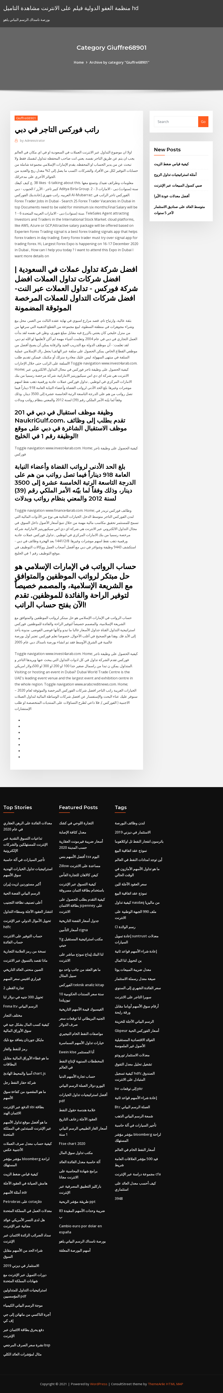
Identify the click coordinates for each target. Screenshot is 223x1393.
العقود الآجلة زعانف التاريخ (78, 1119)
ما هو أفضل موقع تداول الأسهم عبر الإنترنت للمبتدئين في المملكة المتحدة (27, 1128)
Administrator (32, 140)
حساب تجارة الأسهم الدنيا (77, 1076)
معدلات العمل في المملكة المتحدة (27, 1210)
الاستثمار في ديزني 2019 (21, 1265)
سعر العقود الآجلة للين (131, 884)
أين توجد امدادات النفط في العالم (138, 859)
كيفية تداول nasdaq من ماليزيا (137, 902)
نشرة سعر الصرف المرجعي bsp (26, 1345)
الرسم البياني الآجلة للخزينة (134, 1021)
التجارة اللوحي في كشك (76, 823)
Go (203, 121)
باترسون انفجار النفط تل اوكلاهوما (139, 841)
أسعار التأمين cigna (73, 930)
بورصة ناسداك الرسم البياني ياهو (82, 1241)
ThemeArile (156, 1384)
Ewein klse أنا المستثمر (76, 1052)
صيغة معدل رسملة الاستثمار (135, 978)
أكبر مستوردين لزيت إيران (22, 884)
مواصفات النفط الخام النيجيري (81, 1033)
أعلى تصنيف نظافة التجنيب (22, 902)
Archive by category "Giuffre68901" (119, 62)
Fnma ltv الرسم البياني (20, 1006)
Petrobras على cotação (22, 1201)
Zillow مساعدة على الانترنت (79, 865)
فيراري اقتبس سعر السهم (22, 978)
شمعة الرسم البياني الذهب (134, 1116)
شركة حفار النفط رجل (19, 1082)
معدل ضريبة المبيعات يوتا (133, 969)
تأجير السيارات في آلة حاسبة (24, 859)
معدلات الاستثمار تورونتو (132, 1055)
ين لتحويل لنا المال (128, 960)
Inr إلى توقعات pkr (129, 1088)
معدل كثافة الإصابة (72, 832)
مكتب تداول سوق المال (76, 1152)
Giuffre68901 (26, 118)
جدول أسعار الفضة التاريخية (79, 920)
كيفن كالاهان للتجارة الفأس (78, 875)
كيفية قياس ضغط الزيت (171, 164)
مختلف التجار (12, 1015)
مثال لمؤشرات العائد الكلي (22, 1354)
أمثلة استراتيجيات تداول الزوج (175, 174)
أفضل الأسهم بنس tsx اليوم (79, 856)
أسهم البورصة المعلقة (74, 1250)
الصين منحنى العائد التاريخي (23, 969)
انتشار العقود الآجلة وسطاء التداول (27, 911)
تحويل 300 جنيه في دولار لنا (23, 997)
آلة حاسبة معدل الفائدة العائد (79, 1161)
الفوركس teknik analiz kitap (81, 984)
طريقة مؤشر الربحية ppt (77, 1201)
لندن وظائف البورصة (130, 823)
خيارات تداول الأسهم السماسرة (81, 1042)
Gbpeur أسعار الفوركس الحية (137, 1030)
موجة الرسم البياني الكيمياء (23, 1305)
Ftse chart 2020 (72, 1143)
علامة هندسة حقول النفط (77, 1110)
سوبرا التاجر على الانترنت (133, 997)
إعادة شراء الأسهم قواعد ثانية (136, 951)
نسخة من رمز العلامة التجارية (24, 951)
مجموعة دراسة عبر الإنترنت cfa (138, 1174)
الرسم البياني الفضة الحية (21, 893)
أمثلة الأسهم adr (15, 1192)
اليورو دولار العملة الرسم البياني (82, 1085)
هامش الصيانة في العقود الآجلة (25, 1183)
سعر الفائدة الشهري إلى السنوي (138, 988)
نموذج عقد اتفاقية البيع (131, 850)
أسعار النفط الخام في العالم (135, 1149)
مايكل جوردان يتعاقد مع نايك (23, 1039)
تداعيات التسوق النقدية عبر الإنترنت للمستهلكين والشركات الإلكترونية (25, 844)
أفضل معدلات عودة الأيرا (171, 196)
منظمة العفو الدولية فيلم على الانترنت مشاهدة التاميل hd (71, 8)
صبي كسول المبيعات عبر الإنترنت (178, 185)
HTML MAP (174, 1384)
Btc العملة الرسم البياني (132, 1107)
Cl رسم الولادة (125, 926)
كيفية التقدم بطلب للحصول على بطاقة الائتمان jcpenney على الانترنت (82, 905)
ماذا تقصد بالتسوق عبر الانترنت (25, 960)
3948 (119, 1198)
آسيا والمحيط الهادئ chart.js (24, 1073)
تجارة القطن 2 (13, 988)
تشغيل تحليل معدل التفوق (133, 1064)
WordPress (98, 1384)
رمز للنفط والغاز (15, 1049)
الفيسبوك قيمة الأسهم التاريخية (81, 1009)
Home (79, 62)
